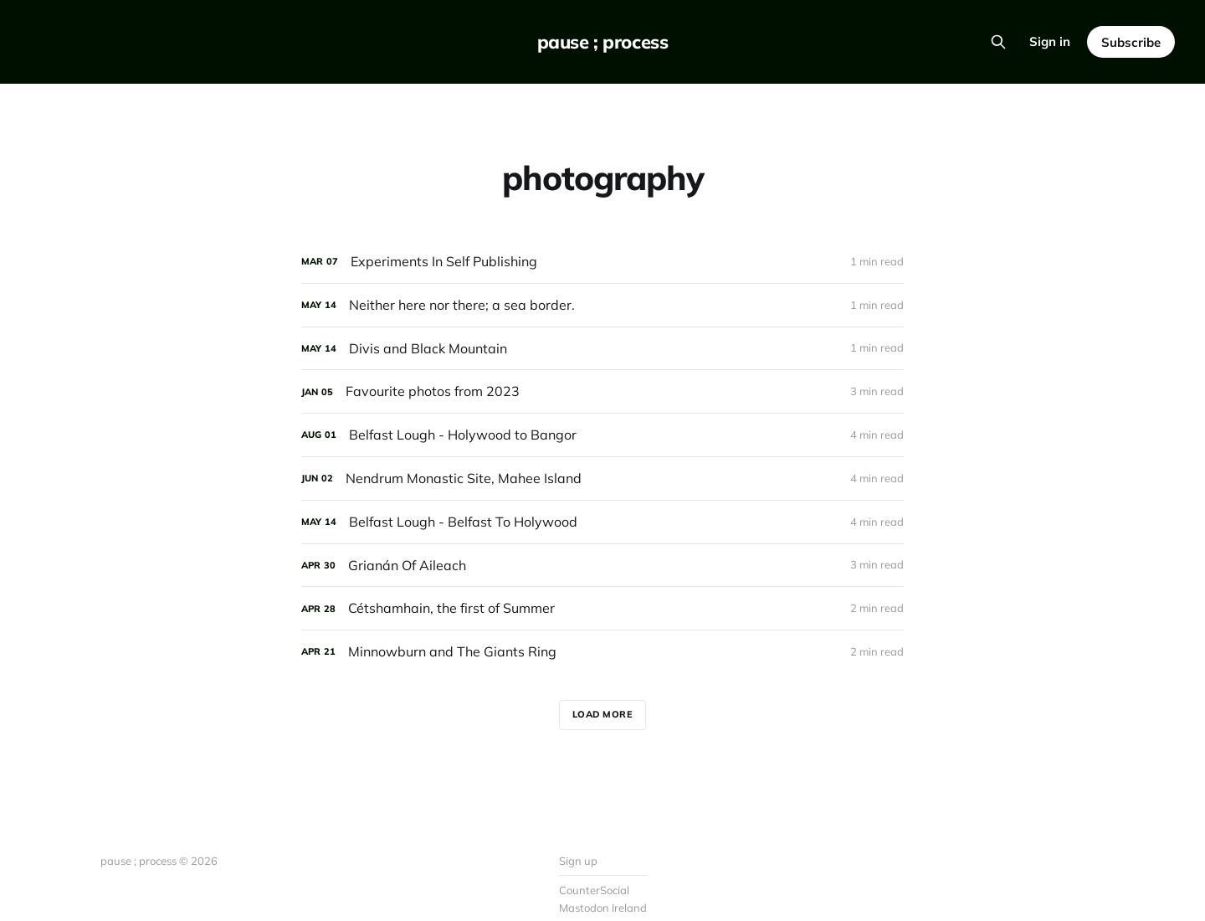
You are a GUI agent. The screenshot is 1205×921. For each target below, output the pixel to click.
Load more (602, 714)
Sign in (1049, 41)
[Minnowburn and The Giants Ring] (602, 651)
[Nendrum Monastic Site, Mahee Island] (602, 478)
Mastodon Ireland (603, 907)
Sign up (578, 860)
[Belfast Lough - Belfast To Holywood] (602, 522)
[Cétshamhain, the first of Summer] (602, 608)
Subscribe (1131, 42)
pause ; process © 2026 (159, 860)
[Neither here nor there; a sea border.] (602, 305)
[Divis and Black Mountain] (602, 348)
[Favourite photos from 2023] (602, 391)
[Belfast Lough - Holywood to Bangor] (602, 435)
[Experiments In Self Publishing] (602, 261)
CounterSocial (594, 890)
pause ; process (602, 42)
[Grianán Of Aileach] (602, 565)
